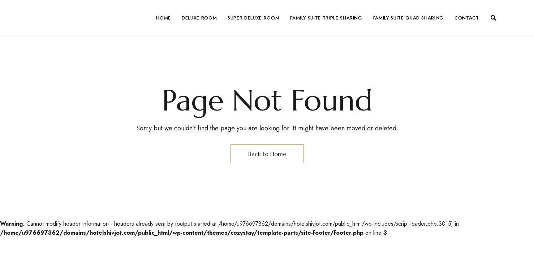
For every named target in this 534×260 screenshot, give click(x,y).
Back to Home (267, 153)
